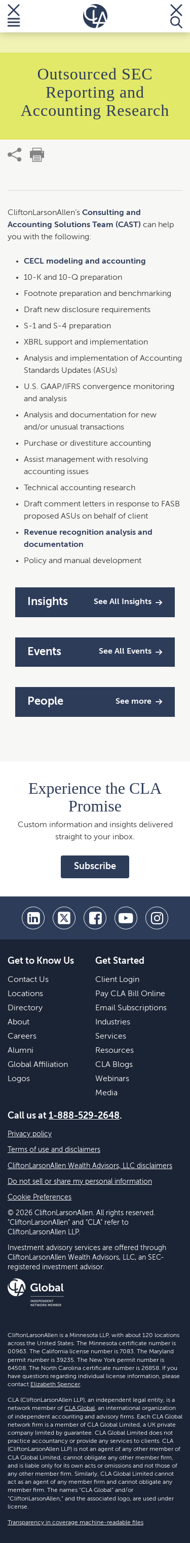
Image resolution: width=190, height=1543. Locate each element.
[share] (15, 155)
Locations (25, 994)
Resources (114, 1051)
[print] (37, 155)
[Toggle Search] (176, 16)
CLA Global (79, 1408)
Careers (22, 1037)
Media (106, 1093)
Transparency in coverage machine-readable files (75, 1523)
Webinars (112, 1079)
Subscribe (95, 866)
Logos (19, 1079)
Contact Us (28, 980)
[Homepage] (95, 16)
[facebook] (95, 918)
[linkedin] (33, 918)
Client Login (117, 980)
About (18, 1022)
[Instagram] (156, 918)
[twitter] (64, 918)
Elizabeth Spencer (55, 1385)
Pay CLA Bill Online (130, 994)
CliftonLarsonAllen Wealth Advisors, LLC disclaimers (90, 1166)
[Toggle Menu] (14, 16)
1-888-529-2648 (84, 1116)
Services (110, 1037)
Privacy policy (30, 1134)
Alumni (20, 1051)
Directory (25, 1008)
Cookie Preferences (39, 1197)
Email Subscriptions (131, 1008)
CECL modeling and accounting (85, 262)
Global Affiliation (38, 1065)
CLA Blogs (114, 1065)
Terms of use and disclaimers (54, 1149)
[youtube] (126, 918)
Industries (112, 1022)
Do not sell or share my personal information (80, 1181)
